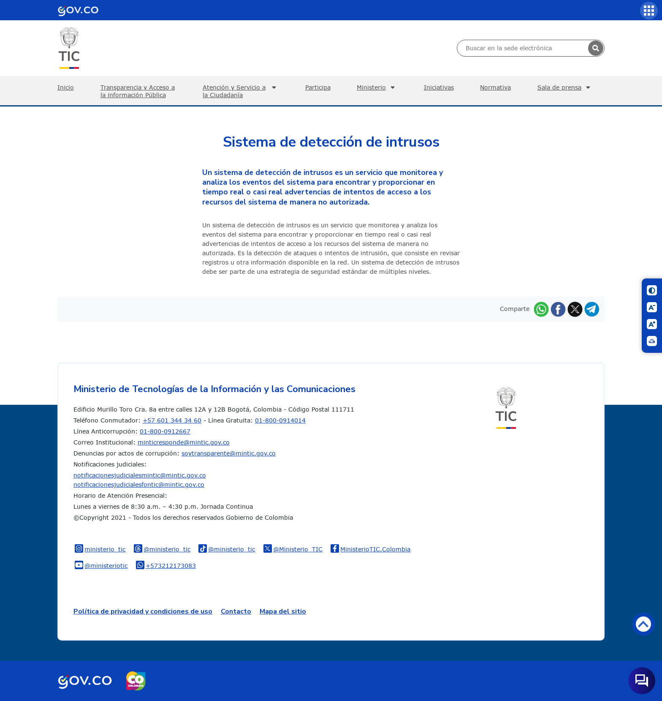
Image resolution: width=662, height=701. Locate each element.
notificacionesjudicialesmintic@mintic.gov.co (139, 475)
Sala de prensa (565, 87)
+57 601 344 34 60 (172, 420)
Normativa (495, 87)
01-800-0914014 (280, 420)
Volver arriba (643, 624)
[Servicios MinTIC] (649, 10)
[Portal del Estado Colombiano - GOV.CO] (78, 10)
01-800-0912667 (165, 431)
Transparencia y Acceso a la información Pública (137, 91)
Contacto (236, 611)
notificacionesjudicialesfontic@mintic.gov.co (138, 484)
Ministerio (377, 87)
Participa (318, 87)
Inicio (65, 87)
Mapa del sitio (283, 611)
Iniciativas (439, 87)
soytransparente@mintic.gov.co (229, 453)
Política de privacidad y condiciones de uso (142, 611)
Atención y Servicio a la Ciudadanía (241, 91)
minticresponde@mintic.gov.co (184, 442)
